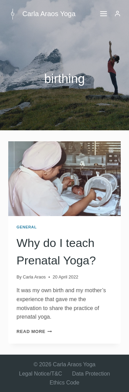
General (27, 227)
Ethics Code (64, 382)
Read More (34, 331)
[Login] (117, 13)
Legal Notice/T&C (40, 374)
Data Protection (91, 374)
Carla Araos (34, 277)
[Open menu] (104, 14)
